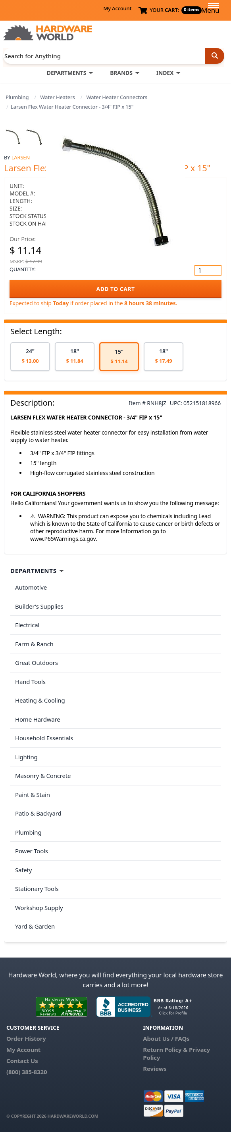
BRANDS (121, 73)
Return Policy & (165, 1049)
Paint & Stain (32, 795)
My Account (117, 8)
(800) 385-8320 (26, 1072)
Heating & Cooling (40, 700)
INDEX (164, 73)
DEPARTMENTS (66, 73)
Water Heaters (57, 97)
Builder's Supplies (39, 606)
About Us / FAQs (166, 1038)
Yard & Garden (35, 926)
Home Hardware (37, 719)
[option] (30, 356)
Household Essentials (44, 738)
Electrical (27, 625)
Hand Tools (30, 682)
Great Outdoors (36, 663)
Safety (23, 870)
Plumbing (17, 97)
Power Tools (31, 851)
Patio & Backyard (38, 813)
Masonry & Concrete (43, 776)
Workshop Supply (39, 908)
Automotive (31, 587)
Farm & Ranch (34, 644)
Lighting (26, 757)
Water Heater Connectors (116, 97)
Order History (26, 1038)
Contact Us (22, 1061)
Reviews (154, 1069)
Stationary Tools (37, 889)
